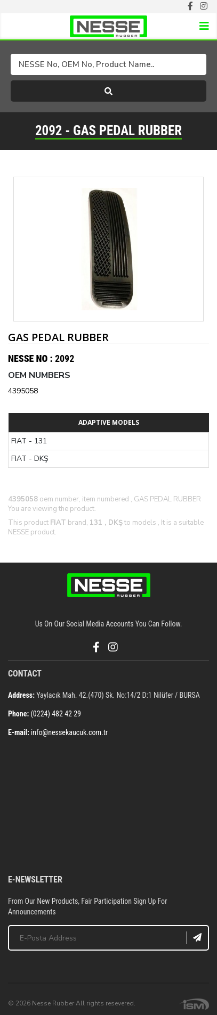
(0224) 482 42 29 (55, 713)
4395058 (23, 391)
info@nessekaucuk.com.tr (69, 732)
